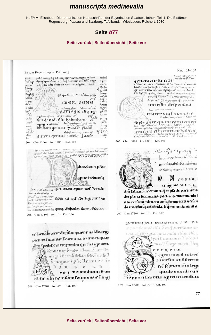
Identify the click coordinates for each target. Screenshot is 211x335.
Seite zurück (79, 43)
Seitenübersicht (109, 43)
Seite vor (137, 43)
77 (113, 32)
